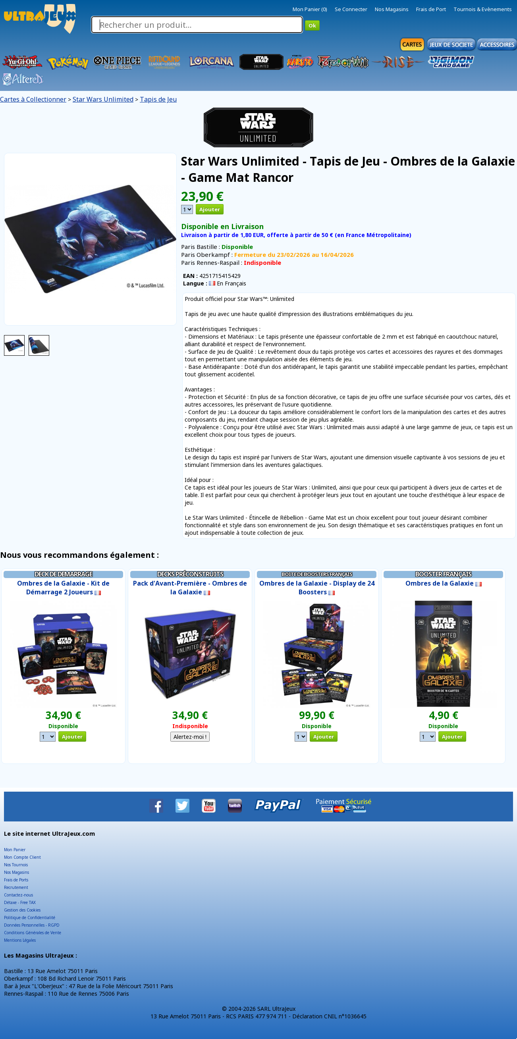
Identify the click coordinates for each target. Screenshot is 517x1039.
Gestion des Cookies (22, 910)
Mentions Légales (20, 940)
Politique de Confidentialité (29, 917)
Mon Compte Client (22, 857)
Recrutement (16, 887)
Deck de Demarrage (63, 574)
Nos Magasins (392, 9)
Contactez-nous (18, 895)
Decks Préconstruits (190, 574)
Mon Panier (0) (310, 9)
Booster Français (443, 574)
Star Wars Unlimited (103, 99)
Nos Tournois (16, 864)
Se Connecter (351, 9)
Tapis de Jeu (158, 99)
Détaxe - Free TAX (20, 902)
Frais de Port (431, 9)
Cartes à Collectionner (33, 99)
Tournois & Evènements (482, 9)
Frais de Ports (16, 880)
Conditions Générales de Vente (32, 932)
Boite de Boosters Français (317, 574)
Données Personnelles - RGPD (32, 925)
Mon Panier (14, 849)
